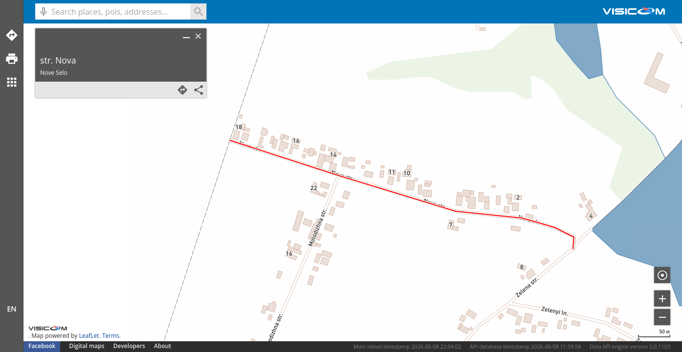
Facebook (41, 346)
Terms (110, 335)
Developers (129, 346)
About (162, 346)
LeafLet (89, 335)
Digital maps (87, 346)
